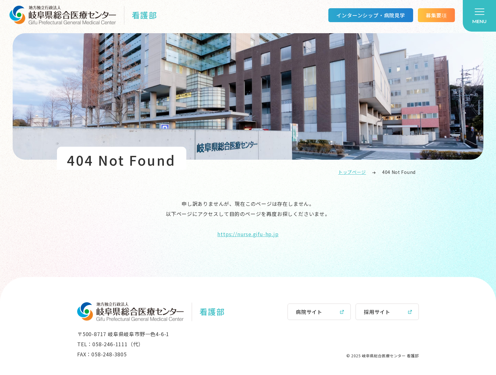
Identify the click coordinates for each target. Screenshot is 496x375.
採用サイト (377, 312)
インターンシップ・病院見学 (370, 15)
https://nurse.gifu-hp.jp (247, 234)
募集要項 (436, 15)
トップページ (352, 172)
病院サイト (309, 312)
